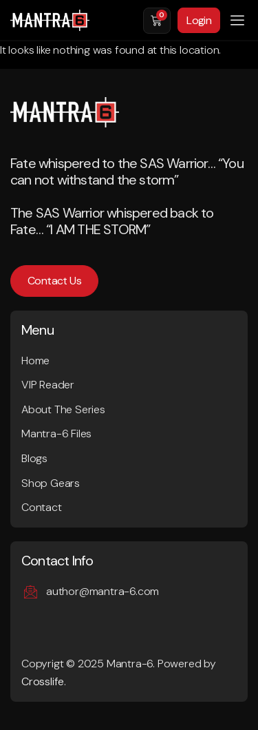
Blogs (34, 458)
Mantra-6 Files (56, 433)
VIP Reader (47, 384)
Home (35, 360)
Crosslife (42, 681)
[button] (237, 20)
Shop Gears (50, 483)
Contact (41, 507)
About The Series (63, 409)
